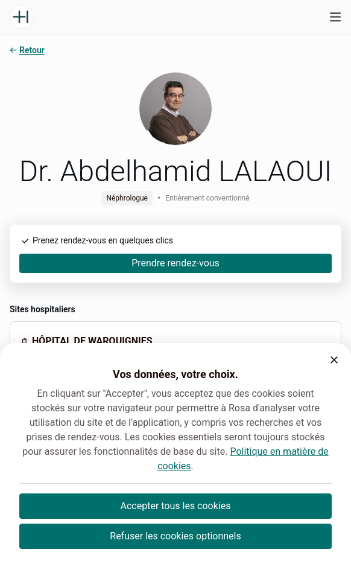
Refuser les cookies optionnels (175, 536)
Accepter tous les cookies (176, 506)
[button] (334, 360)
